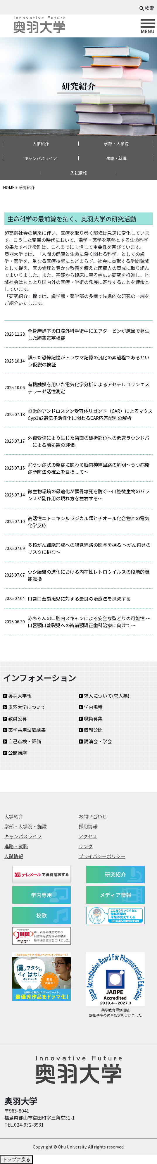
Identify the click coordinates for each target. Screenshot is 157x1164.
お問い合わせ (93, 816)
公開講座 (15, 752)
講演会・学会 (95, 741)
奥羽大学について (24, 707)
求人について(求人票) (104, 695)
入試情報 (78, 173)
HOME (9, 187)
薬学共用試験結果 (24, 729)
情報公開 (91, 729)
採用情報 (88, 826)
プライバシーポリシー (102, 856)
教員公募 (15, 718)
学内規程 (91, 707)
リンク (86, 846)
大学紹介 (40, 143)
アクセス (88, 836)
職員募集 (91, 718)
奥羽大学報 (17, 695)
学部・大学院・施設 (25, 826)
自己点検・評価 (22, 741)
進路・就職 (116, 158)
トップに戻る (16, 1159)
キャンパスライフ (40, 158)
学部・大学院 (116, 143)
